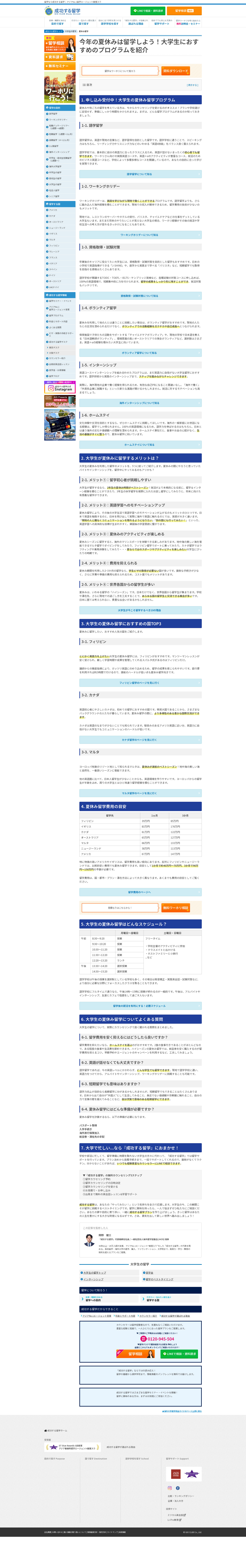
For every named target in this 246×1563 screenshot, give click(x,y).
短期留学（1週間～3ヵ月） (61, 134)
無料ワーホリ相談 (180, 898)
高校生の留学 (55, 178)
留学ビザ (172, 1471)
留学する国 (159, 1289)
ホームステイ (52, 1476)
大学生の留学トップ (94, 1262)
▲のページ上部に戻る (182, 1402)
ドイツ (52, 275)
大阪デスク (54, 353)
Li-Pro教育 (174, 1545)
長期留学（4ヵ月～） (55, 1456)
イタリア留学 (92, 1505)
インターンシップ (93, 1269)
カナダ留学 (91, 1456)
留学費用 (172, 1456)
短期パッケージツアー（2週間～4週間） (59, 127)
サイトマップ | (120, 1558)
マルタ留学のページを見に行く (139, 785)
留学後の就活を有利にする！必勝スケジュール (139, 996)
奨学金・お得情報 (57, 370)
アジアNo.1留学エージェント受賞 (59, 309)
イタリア (53, 264)
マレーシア (54, 252)
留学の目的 (54, 108)
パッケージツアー (54, 1490)
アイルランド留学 (94, 1476)
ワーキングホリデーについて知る (139, 233)
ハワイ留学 (91, 1490)
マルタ (52, 240)
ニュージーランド (57, 228)
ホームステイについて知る (139, 440)
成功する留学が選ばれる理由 (175, 1306)
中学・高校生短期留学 (56, 1495)
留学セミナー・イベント (60, 301)
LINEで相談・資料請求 (179, 1345)
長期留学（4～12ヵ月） (60, 140)
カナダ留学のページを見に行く (139, 733)
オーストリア (55, 281)
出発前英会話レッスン (59, 364)
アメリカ (53, 210)
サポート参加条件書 (177, 1486)
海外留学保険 (174, 1466)
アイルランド (133, 1476)
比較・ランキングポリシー (178, 1522)
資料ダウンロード (180, 71)
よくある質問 (55, 328)
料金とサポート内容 (125, 1306)
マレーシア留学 (93, 1495)
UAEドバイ (54, 287)
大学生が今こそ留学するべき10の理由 (139, 605)
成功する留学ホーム (55, 1420)
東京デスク (54, 348)
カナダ (52, 216)
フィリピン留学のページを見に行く (139, 677)
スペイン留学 (92, 1510)
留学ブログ (54, 376)
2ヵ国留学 (53, 146)
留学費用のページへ (139, 884)
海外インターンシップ (59, 152)
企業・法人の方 (173, 1526)
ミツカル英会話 (176, 1541)
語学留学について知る (139, 173)
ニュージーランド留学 (96, 1466)
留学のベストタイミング (159, 1269)
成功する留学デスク (58, 342)
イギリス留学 (92, 1471)
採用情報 (130, 1558)
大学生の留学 (55, 184)
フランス (53, 258)
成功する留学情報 (58, 295)
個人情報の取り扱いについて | (79, 1558)
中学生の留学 (55, 173)
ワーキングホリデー (58, 120)
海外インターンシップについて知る (139, 399)
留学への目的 (94, 1289)
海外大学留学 (55, 167)
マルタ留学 (91, 1481)
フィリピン (54, 246)
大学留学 (50, 1515)
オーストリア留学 (94, 1520)
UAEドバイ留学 (93, 1525)
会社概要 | (48, 1558)
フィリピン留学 (93, 1486)
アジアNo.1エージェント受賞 (97, 1306)
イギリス (53, 234)
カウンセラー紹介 (148, 1306)
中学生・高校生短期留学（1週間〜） (60, 160)
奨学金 (149, 1262)
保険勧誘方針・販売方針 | (103, 1558)
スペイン (53, 269)
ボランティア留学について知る (139, 350)
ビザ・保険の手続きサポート (61, 335)
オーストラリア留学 (95, 1461)
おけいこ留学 (52, 1486)
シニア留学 (54, 196)
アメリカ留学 (92, 1452)
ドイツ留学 (91, 1515)
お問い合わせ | (59, 1558)
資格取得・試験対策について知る (139, 293)
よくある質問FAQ (176, 1481)
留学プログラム (56, 316)
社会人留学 (54, 190)
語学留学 (53, 114)
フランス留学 (92, 1500)
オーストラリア (56, 222)
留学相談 (184, 10)
